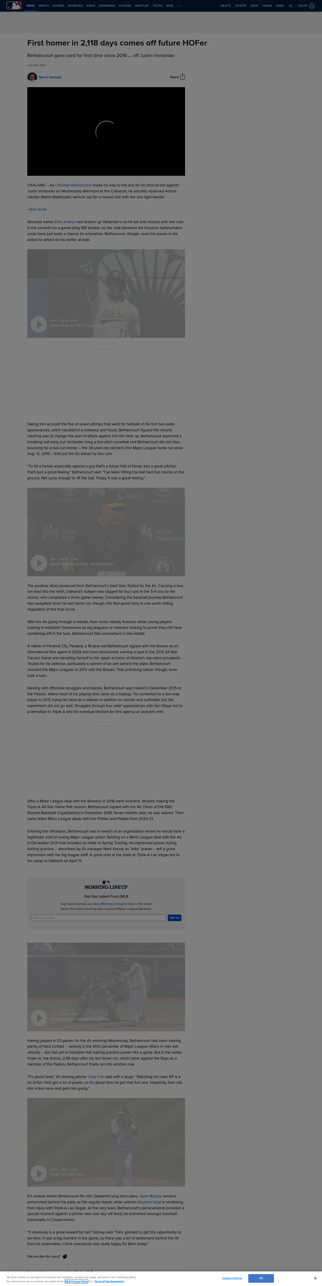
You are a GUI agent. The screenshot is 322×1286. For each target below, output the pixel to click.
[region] (161, 1278)
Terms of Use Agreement (109, 1281)
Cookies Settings (232, 1278)
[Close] (315, 1278)
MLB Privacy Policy (76, 1281)
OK (261, 1278)
